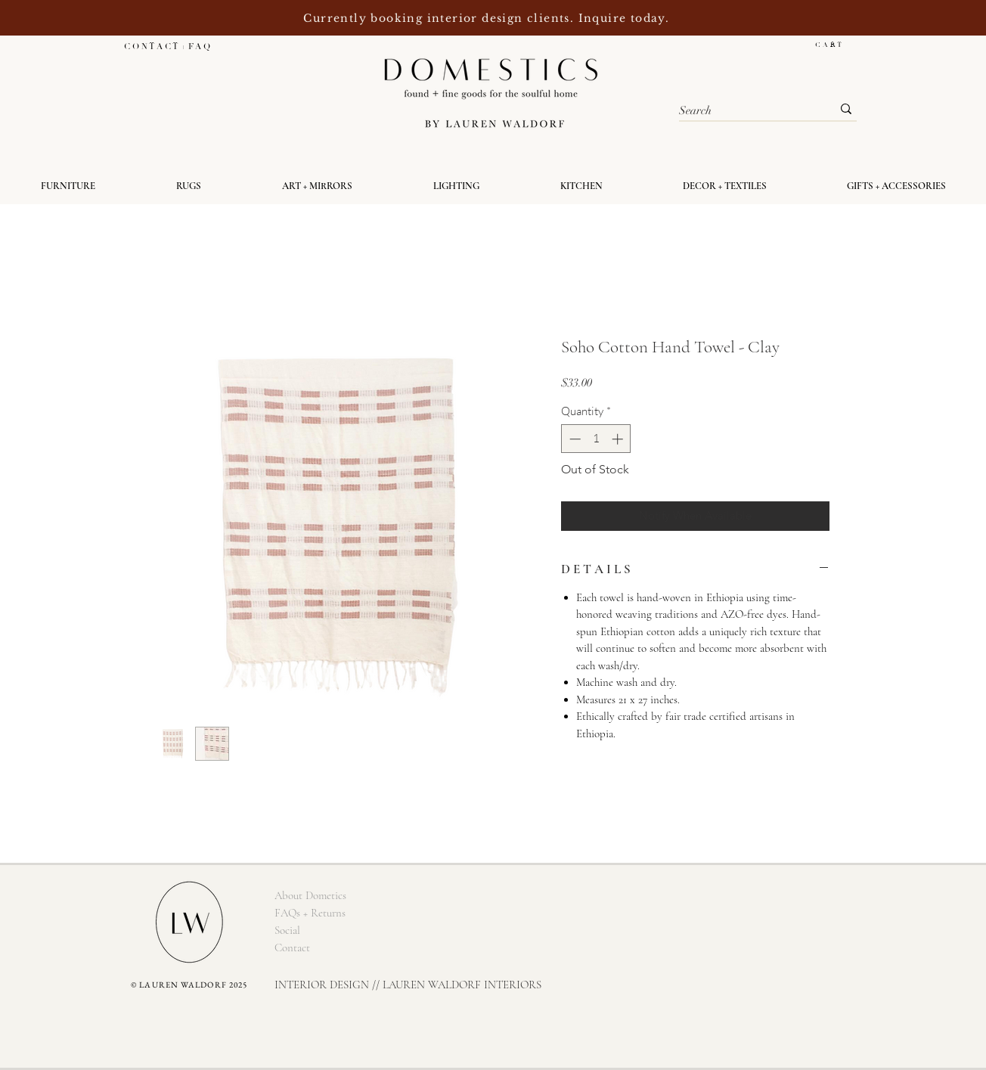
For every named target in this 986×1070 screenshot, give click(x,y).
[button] (836, 44)
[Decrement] (573, 439)
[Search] (744, 111)
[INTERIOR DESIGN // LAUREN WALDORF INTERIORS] (408, 985)
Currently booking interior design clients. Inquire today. (488, 18)
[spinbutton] (596, 439)
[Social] (287, 930)
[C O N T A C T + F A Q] (166, 46)
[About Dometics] (310, 895)
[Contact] (291, 948)
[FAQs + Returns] (310, 913)
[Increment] (619, 439)
